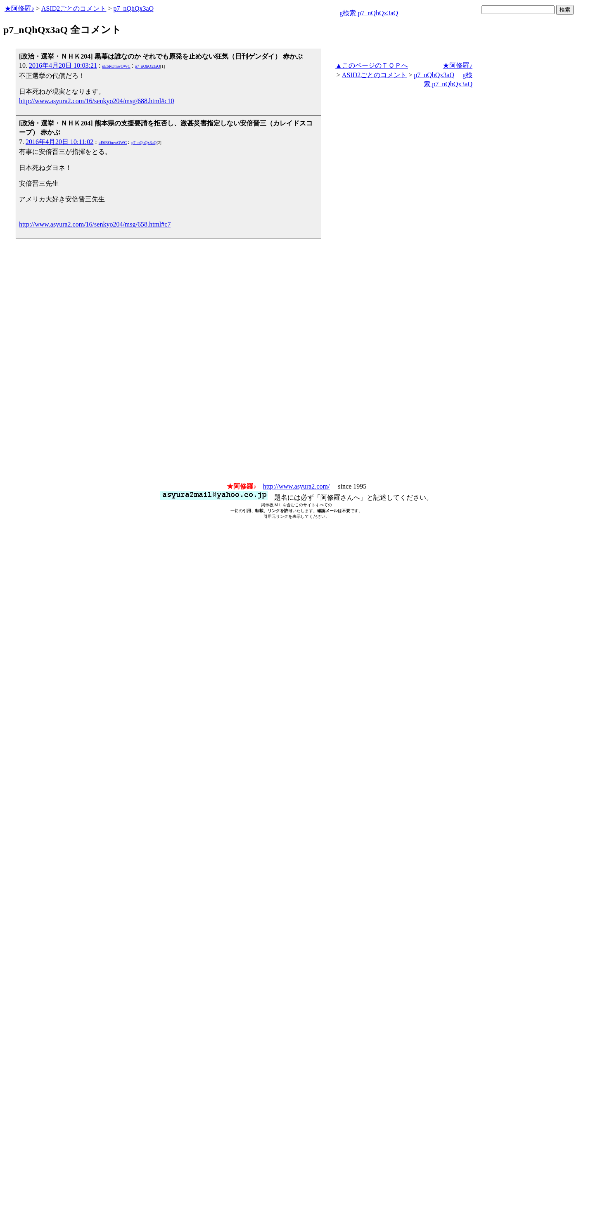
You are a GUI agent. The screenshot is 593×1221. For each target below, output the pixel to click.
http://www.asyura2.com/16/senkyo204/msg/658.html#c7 (95, 224)
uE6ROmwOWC (116, 66)
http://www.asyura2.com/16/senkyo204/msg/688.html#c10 (96, 100)
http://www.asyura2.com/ (296, 486)
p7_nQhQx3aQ (133, 8)
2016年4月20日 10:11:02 (59, 141)
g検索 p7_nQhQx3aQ (368, 13)
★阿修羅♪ (19, 8)
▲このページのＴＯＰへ (371, 65)
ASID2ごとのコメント (73, 8)
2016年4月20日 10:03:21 (63, 65)
